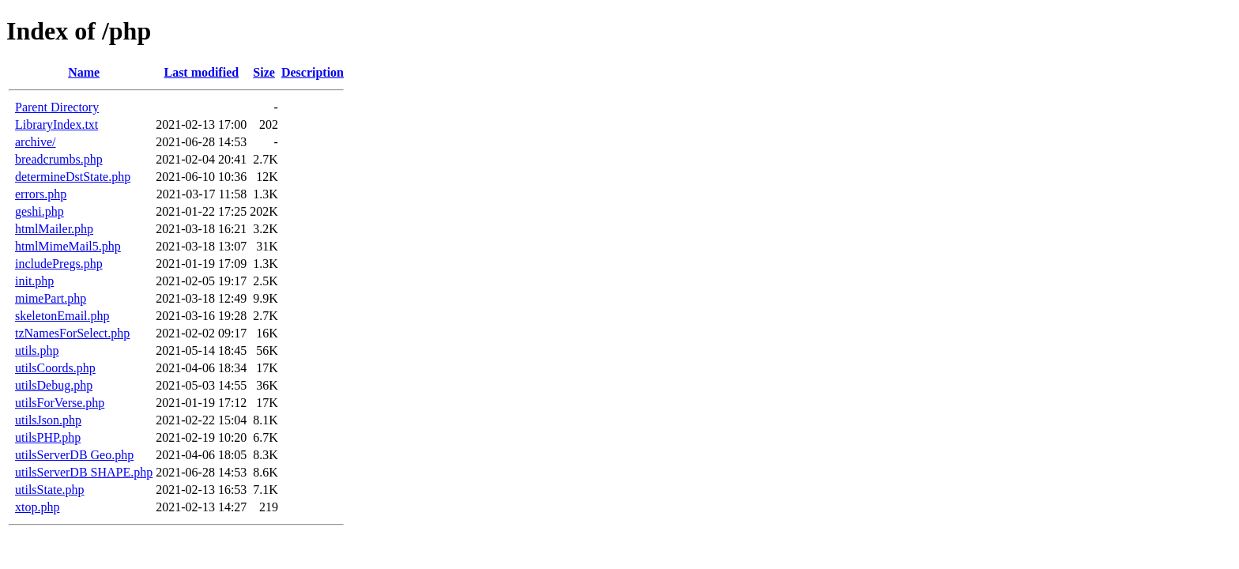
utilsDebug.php (53, 385)
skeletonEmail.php (62, 315)
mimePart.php (50, 298)
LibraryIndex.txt (56, 124)
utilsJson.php (48, 420)
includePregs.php (59, 263)
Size (264, 72)
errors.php (40, 194)
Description (312, 72)
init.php (34, 281)
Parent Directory (57, 107)
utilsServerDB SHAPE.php (84, 472)
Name (84, 72)
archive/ (35, 142)
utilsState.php (50, 489)
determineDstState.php (72, 176)
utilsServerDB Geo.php (74, 455)
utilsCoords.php (55, 368)
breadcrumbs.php (59, 159)
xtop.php (37, 507)
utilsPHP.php (48, 437)
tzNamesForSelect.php (72, 333)
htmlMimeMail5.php (68, 246)
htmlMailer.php (54, 229)
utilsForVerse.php (59, 402)
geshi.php (39, 211)
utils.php (37, 350)
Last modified (201, 72)
